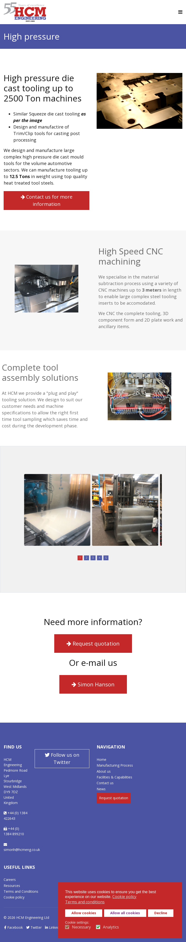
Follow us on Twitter (62, 758)
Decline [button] (160, 913)
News (101, 789)
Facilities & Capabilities (114, 777)
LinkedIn (53, 927)
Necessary (81, 927)
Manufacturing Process (115, 765)
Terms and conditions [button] (85, 902)
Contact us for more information (45, 200)
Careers (10, 879)
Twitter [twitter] (34, 927)
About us (104, 771)
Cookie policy (14, 897)
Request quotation (93, 643)
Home (101, 759)
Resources (12, 885)
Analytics (111, 927)
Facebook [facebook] (13, 927)
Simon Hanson (93, 684)
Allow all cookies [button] (125, 913)
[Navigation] (180, 12)
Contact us (105, 783)
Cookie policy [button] (124, 896)
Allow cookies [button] (83, 913)
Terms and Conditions (21, 891)
